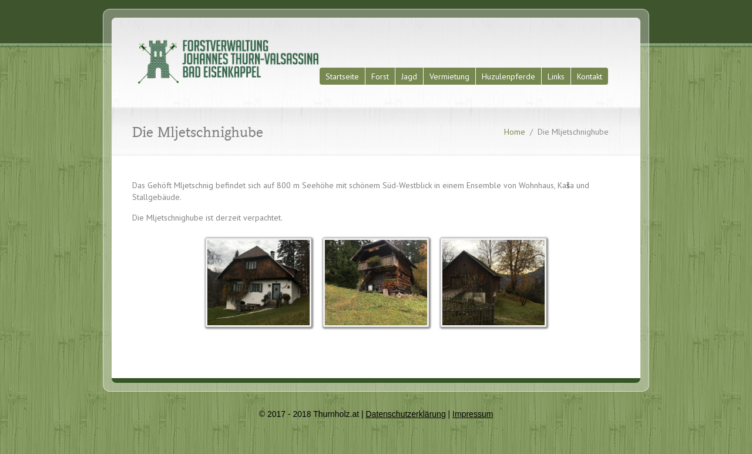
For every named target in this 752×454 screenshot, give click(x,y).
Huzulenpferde (508, 76)
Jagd (409, 76)
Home (514, 131)
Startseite (342, 76)
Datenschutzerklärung (405, 414)
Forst (380, 76)
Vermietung (449, 76)
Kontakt (589, 76)
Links (556, 76)
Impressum (472, 414)
